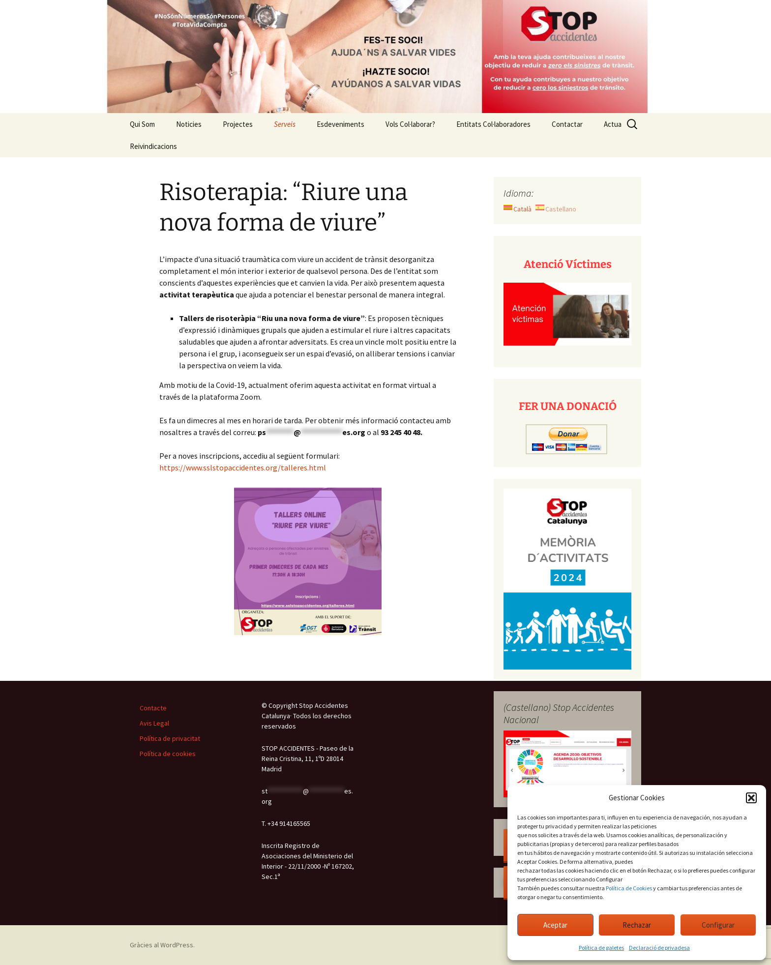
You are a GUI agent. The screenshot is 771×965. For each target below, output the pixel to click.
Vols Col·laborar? (410, 124)
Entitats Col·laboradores (493, 124)
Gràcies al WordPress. (162, 944)
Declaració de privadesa (659, 947)
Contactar (567, 124)
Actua (613, 124)
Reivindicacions (153, 146)
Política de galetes (601, 947)
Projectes (238, 124)
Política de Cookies (629, 888)
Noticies (189, 124)
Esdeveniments (340, 124)
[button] (751, 798)
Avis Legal (154, 723)
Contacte (153, 707)
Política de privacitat (170, 738)
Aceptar (555, 925)
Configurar (718, 925)
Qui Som (142, 124)
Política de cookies (168, 753)
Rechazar (637, 925)
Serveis (285, 124)
